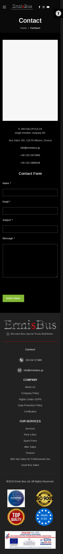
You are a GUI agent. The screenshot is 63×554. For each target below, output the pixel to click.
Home (23, 28)
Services (30, 428)
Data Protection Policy (30, 405)
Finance (30, 452)
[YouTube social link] (48, 7)
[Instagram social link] (43, 7)
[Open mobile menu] (4, 7)
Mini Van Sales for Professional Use (30, 459)
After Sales (30, 446)
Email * (6, 201)
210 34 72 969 (34, 360)
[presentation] (29, 288)
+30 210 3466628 (30, 162)
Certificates (30, 411)
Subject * (8, 220)
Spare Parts (30, 440)
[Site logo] (22, 6)
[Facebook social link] (39, 7)
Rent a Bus (30, 434)
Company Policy (30, 393)
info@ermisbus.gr (30, 147)
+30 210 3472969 (30, 155)
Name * (7, 183)
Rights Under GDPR (30, 399)
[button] (58, 13)
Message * (9, 238)
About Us (30, 387)
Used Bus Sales (30, 465)
